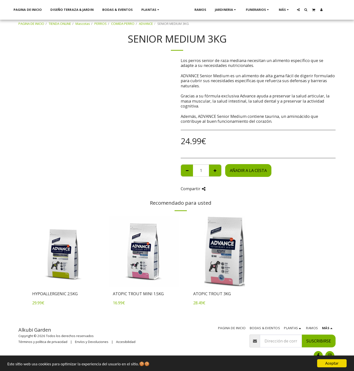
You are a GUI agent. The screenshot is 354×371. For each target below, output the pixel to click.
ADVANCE (146, 23)
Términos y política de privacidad (42, 342)
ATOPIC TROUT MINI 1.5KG (138, 293)
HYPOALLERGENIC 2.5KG (55, 293)
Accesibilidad (125, 342)
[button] (298, 9)
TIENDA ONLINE (60, 23)
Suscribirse (318, 341)
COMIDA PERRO (122, 23)
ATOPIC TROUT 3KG (212, 293)
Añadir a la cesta (248, 170)
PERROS (100, 23)
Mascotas (82, 23)
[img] (63, 251)
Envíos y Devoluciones (91, 342)
